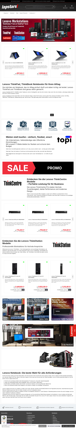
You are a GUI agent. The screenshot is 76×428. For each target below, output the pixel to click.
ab (19, 72)
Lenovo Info (30, 423)
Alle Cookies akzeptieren (68, 426)
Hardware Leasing (31, 420)
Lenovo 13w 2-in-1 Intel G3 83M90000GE (14, 62)
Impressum (55, 418)
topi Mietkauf (30, 421)
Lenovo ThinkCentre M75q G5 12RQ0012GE (37, 219)
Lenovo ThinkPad (6, 92)
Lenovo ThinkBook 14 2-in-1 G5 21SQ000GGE (58, 63)
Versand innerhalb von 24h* (28, 1)
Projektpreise (30, 418)
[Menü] (6, 416)
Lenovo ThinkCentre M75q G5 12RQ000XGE (14, 219)
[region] (38, 30)
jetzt (52, 115)
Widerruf (54, 417)
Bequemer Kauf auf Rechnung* (59, 1)
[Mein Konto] (65, 7)
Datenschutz (55, 420)
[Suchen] (53, 6)
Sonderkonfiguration (31, 415)
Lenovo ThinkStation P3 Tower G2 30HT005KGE (12, 277)
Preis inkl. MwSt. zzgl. (19, 74)
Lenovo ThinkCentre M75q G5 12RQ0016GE (61, 219)
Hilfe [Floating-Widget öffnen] (74, 330)
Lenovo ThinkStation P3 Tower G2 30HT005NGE (35, 277)
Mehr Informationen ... (6, 426)
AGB (53, 415)
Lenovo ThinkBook (6, 95)
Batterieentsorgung (56, 423)
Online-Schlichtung (56, 421)
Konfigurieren (42, 426)
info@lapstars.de (7, 419)
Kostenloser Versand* (16, 1)
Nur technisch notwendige (54, 426)
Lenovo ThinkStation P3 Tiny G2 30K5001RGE (59, 277)
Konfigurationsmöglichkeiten (33, 196)
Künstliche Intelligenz (31, 417)
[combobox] (38, 6)
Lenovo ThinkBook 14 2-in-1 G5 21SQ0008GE (35, 63)
